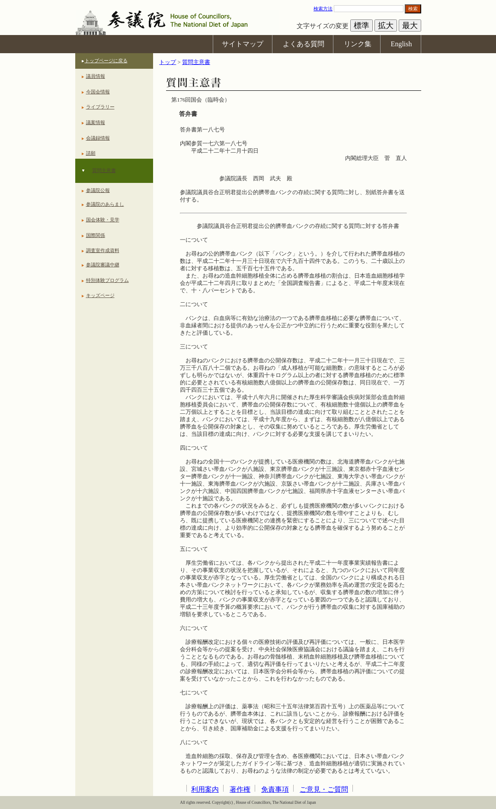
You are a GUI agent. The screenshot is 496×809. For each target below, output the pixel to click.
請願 (91, 153)
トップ (167, 62)
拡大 (386, 25)
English (401, 44)
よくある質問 (303, 44)
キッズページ (100, 295)
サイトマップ (242, 44)
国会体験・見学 (102, 219)
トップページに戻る (106, 60)
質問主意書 (104, 170)
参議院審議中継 (102, 264)
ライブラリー (100, 106)
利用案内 (205, 789)
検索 (413, 8)
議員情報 (95, 76)
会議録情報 (98, 138)
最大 (410, 25)
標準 (361, 25)
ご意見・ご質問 (324, 789)
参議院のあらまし (105, 204)
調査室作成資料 (102, 250)
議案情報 (95, 122)
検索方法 (323, 8)
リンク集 (357, 44)
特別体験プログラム (107, 280)
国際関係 (95, 235)
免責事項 (275, 789)
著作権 (240, 789)
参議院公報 (98, 190)
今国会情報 (98, 91)
